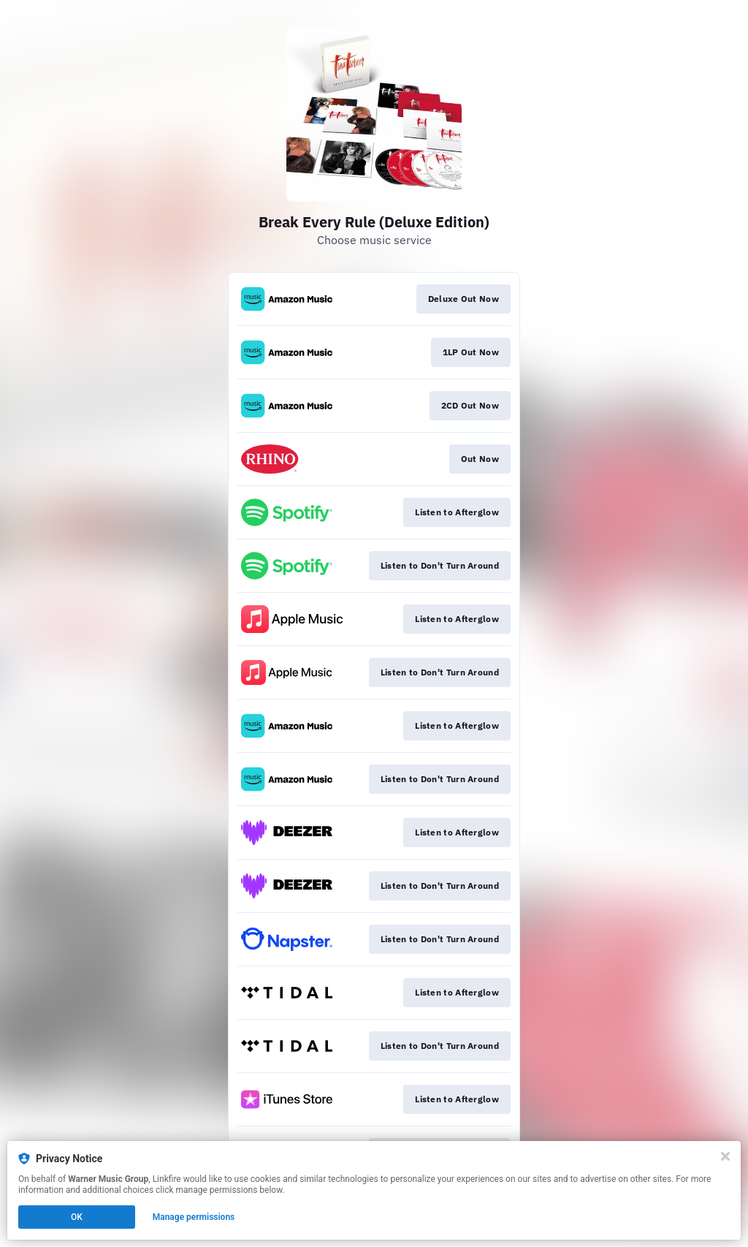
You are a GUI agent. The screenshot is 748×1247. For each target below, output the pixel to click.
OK (77, 1217)
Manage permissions (194, 1217)
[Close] (725, 1156)
